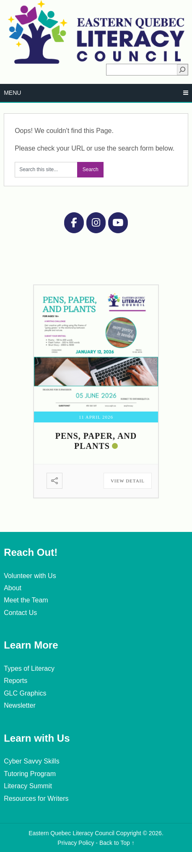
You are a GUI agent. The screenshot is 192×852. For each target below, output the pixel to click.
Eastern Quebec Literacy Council (71, 833)
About (12, 587)
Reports (15, 680)
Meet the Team (26, 600)
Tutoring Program (30, 773)
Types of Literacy (29, 668)
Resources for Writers (36, 798)
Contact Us (20, 612)
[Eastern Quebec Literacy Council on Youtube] (117, 222)
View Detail (128, 480)
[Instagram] (96, 222)
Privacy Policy (75, 842)
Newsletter (20, 705)
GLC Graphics (25, 693)
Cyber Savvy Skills (31, 761)
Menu (12, 92)
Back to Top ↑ (117, 842)
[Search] (182, 69)
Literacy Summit (28, 785)
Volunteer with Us (30, 575)
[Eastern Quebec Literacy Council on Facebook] (73, 222)
